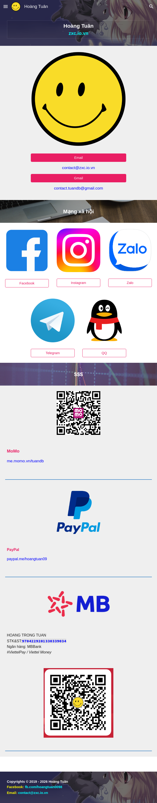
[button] (5, 6)
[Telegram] (52, 353)
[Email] (78, 158)
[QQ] (104, 353)
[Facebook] (27, 283)
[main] (78, 29)
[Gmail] (78, 178)
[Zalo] (130, 282)
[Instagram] (78, 282)
